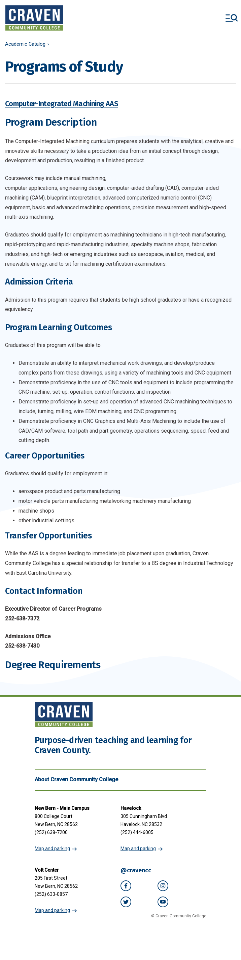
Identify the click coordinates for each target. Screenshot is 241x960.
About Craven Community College (120, 780)
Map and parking (52, 848)
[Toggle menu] (231, 18)
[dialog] (221, 940)
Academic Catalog (25, 44)
